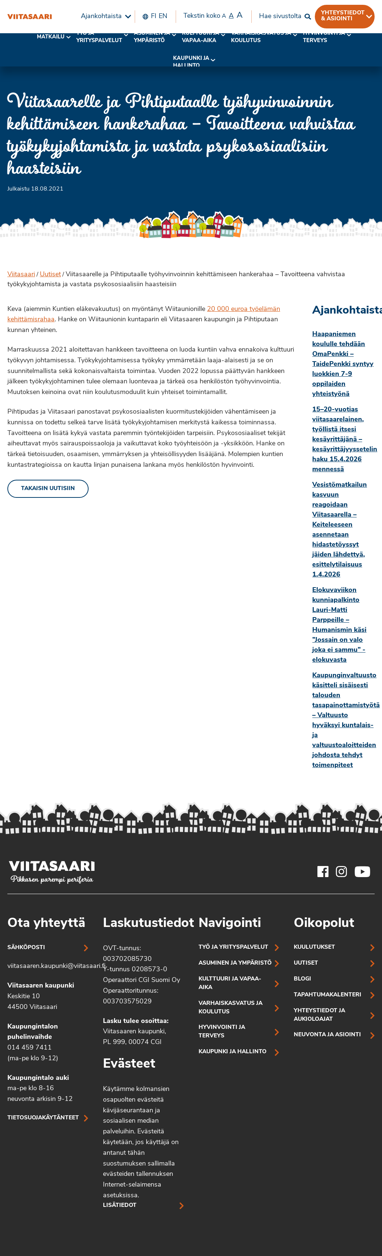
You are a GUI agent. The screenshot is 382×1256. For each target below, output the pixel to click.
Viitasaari (21, 274)
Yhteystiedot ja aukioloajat (319, 1015)
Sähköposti (26, 948)
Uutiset (50, 274)
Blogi (302, 979)
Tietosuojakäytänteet (43, 1118)
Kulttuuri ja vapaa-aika (200, 37)
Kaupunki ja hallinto (191, 62)
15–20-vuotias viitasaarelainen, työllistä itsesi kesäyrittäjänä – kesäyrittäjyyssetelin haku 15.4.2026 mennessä (343, 439)
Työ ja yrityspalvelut (99, 37)
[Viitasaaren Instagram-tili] (341, 871)
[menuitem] (104, 16)
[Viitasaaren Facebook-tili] (322, 871)
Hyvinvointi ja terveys (222, 1032)
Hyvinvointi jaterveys (324, 37)
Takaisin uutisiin (48, 489)
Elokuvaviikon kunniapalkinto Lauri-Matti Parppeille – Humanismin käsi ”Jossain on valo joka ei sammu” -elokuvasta (339, 625)
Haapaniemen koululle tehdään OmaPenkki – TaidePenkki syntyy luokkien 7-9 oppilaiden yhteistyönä (343, 364)
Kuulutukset (314, 947)
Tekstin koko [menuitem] (212, 15)
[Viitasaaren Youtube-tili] (362, 871)
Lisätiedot (120, 1205)
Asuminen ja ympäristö (152, 37)
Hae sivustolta (280, 16)
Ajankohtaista (101, 16)
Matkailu (51, 37)
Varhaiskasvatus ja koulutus (261, 37)
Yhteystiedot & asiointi (343, 15)
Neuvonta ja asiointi (327, 1035)
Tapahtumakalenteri (327, 995)
